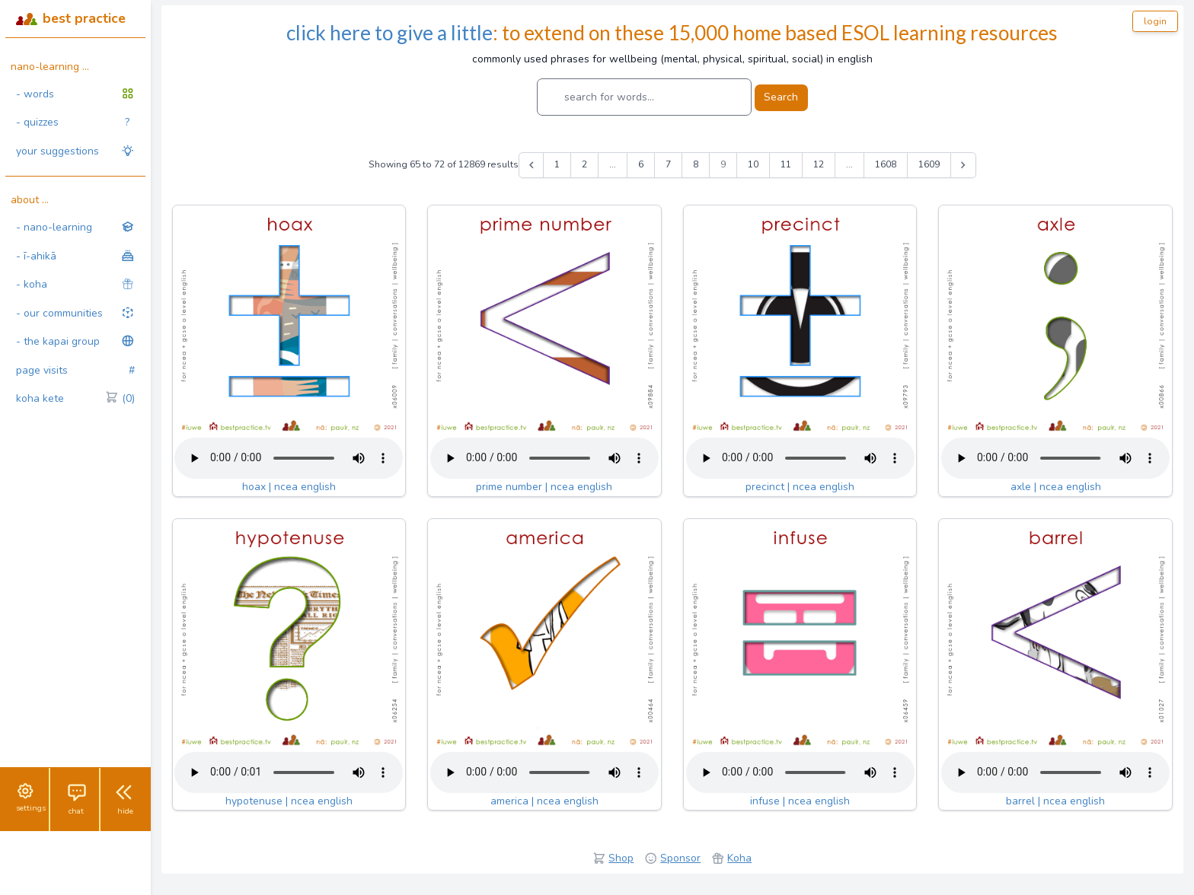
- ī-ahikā (75, 256)
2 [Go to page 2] (584, 164)
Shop (621, 858)
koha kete (75, 398)
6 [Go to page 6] (640, 164)
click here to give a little (389, 33)
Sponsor (680, 858)
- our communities (75, 313)
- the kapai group (75, 341)
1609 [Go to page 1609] (929, 164)
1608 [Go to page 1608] (885, 164)
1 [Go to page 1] (557, 164)
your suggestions (75, 151)
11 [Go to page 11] (786, 164)
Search (781, 97)
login (1155, 21)
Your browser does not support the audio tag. (288, 458)
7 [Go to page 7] (668, 164)
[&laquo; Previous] (531, 165)
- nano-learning (75, 227)
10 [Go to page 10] (753, 164)
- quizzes (72, 122)
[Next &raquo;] (963, 165)
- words (75, 94)
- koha (75, 284)
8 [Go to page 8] (695, 164)
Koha (739, 858)
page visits (75, 370)
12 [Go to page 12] (818, 164)
